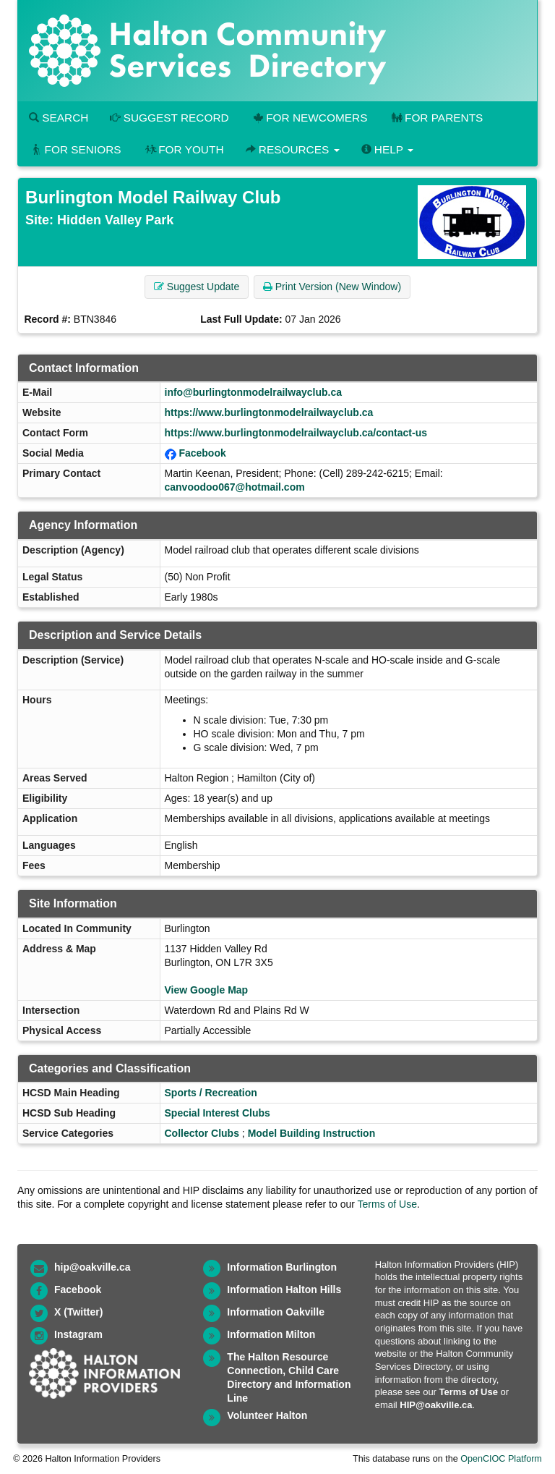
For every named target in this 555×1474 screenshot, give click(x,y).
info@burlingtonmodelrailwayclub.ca (253, 392)
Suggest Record (169, 117)
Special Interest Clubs (217, 1113)
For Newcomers (309, 117)
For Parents (436, 117)
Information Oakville (275, 1312)
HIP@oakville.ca (436, 1404)
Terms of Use (387, 1204)
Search (58, 117)
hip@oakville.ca (92, 1267)
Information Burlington (282, 1267)
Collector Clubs (202, 1133)
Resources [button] (293, 149)
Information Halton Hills (284, 1289)
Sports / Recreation (211, 1092)
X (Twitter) (78, 1312)
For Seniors (75, 149)
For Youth (183, 149)
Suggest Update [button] (196, 286)
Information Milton (271, 1334)
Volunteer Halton (267, 1415)
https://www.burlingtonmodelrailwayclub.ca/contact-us (296, 433)
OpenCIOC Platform (501, 1459)
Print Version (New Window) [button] (332, 286)
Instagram (78, 1334)
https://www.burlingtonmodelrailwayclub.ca (269, 412)
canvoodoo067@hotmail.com (235, 487)
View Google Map (207, 990)
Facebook (201, 453)
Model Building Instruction (312, 1133)
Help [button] (387, 149)
